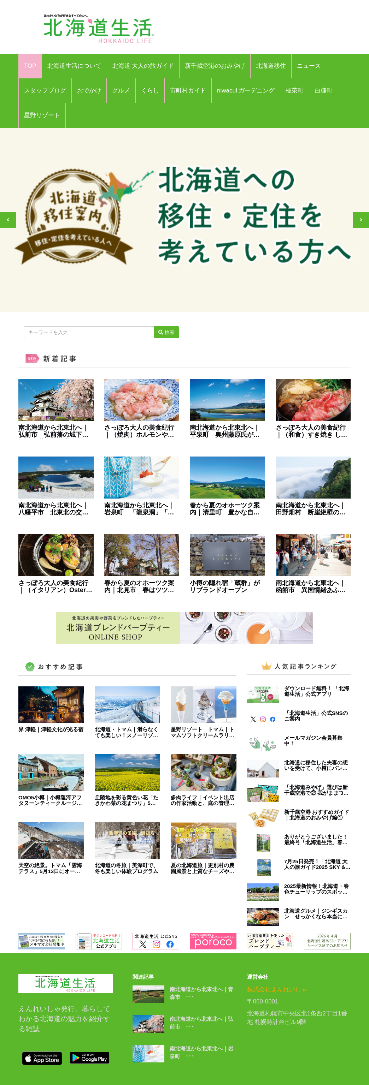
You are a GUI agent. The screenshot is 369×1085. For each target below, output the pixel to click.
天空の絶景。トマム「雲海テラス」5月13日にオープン (50, 868)
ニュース (309, 65)
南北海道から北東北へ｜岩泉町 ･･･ (201, 1052)
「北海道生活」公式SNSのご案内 (316, 716)
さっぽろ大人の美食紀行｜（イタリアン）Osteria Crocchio (54, 587)
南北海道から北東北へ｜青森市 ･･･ (201, 993)
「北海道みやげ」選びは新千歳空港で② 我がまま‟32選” (316, 790)
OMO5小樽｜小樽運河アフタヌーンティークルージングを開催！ (50, 800)
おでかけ (89, 90)
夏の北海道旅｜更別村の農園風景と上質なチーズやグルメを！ (202, 868)
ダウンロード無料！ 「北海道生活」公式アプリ (316, 691)
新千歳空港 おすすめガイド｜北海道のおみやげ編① (316, 815)
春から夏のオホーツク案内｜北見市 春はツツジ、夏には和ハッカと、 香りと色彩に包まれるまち (139, 587)
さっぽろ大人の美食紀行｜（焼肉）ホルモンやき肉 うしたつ (139, 431)
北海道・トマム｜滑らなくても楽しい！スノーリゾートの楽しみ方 (126, 732)
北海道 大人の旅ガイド (143, 65)
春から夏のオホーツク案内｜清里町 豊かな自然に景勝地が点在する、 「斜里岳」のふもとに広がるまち (225, 509)
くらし (150, 90)
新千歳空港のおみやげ (215, 65)
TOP (30, 65)
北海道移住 (271, 65)
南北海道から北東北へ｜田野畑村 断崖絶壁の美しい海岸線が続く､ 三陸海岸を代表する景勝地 (313, 509)
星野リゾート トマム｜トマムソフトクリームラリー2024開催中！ (202, 732)
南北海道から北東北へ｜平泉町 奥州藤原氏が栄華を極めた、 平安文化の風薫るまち (226, 431)
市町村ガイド (188, 90)
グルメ (121, 90)
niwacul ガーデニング (246, 90)
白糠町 (324, 90)
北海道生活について (74, 65)
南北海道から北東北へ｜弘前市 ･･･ (201, 1023)
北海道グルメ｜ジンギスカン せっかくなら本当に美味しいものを (316, 914)
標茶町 (295, 90)
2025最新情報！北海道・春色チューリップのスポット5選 (317, 889)
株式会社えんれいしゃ (277, 989)
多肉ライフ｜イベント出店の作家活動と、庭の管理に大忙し (202, 800)
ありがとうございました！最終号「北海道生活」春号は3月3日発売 (316, 840)
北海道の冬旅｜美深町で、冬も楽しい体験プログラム (126, 868)
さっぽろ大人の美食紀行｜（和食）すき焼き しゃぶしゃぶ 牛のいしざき (311, 431)
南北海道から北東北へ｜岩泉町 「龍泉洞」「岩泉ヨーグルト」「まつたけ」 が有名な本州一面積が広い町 (140, 509)
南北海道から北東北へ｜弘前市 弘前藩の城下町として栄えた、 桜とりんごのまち (54, 431)
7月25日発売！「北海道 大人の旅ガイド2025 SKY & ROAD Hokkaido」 (315, 864)
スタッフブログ (45, 90)
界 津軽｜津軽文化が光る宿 (50, 729)
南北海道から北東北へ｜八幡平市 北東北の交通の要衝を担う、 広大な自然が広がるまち (54, 509)
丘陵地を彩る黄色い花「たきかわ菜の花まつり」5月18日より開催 (126, 800)
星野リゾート (42, 115)
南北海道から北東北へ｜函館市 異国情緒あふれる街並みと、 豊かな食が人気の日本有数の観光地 (311, 587)
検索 (166, 332)
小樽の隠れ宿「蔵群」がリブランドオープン (225, 587)
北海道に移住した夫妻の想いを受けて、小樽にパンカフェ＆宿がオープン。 (316, 765)
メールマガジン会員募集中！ (313, 741)
